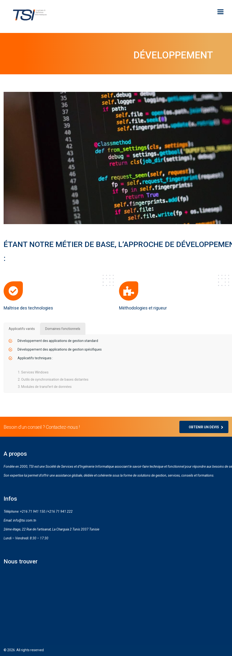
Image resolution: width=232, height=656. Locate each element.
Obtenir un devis (206, 427)
